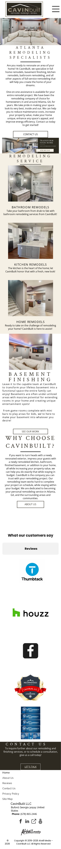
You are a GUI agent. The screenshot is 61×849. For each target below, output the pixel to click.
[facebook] (20, 821)
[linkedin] (27, 821)
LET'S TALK (31, 766)
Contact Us (30, 134)
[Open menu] (56, 9)
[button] (2, 557)
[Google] (40, 821)
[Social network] (34, 821)
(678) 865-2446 (29, 814)
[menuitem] (30, 772)
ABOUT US (30, 504)
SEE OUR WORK (30, 431)
